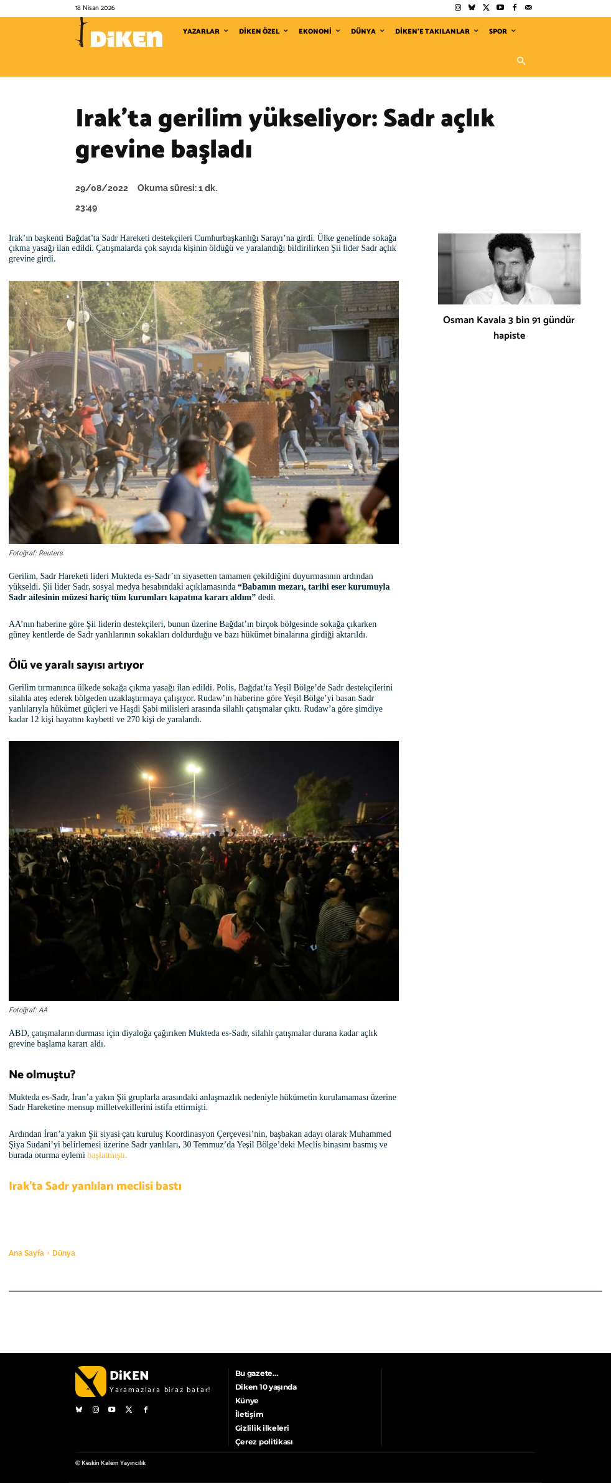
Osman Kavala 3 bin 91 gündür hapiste (509, 328)
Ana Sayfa (26, 1253)
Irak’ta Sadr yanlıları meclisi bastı (95, 1186)
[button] (521, 62)
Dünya (63, 1253)
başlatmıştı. (107, 1155)
